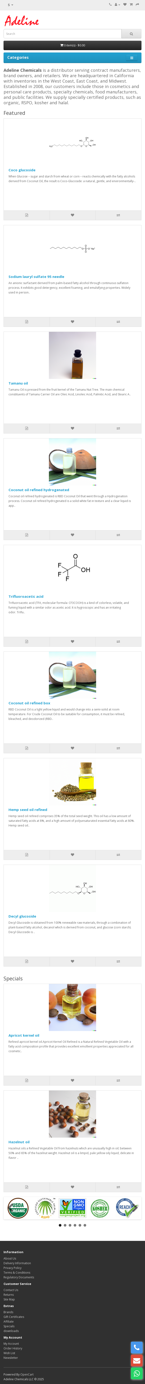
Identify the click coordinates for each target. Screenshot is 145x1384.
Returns (9, 1295)
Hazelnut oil (19, 1141)
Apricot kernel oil (24, 1035)
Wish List (9, 1353)
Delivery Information (17, 1263)
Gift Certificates (14, 1317)
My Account (11, 1344)
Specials (9, 1326)
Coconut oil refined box (29, 703)
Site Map (9, 1299)
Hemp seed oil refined (28, 809)
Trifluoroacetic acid (26, 596)
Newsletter (11, 1358)
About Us (10, 1258)
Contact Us (11, 1290)
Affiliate (9, 1322)
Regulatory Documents (19, 1277)
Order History (13, 1348)
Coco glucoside (22, 170)
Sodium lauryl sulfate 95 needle (36, 276)
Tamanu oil (18, 383)
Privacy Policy (12, 1268)
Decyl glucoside (22, 916)
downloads (11, 1331)
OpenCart (27, 1374)
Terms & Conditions (17, 1273)
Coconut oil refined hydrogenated (39, 489)
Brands (8, 1312)
